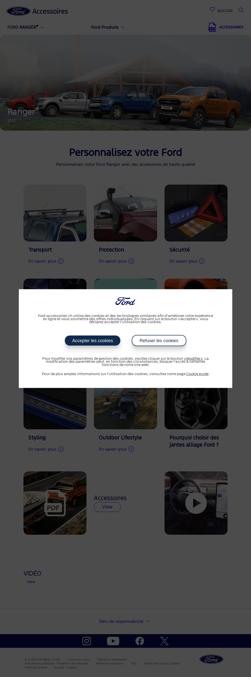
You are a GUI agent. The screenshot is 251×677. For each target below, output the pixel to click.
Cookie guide (197, 374)
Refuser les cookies (159, 340)
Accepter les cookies (92, 340)
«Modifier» (193, 358)
